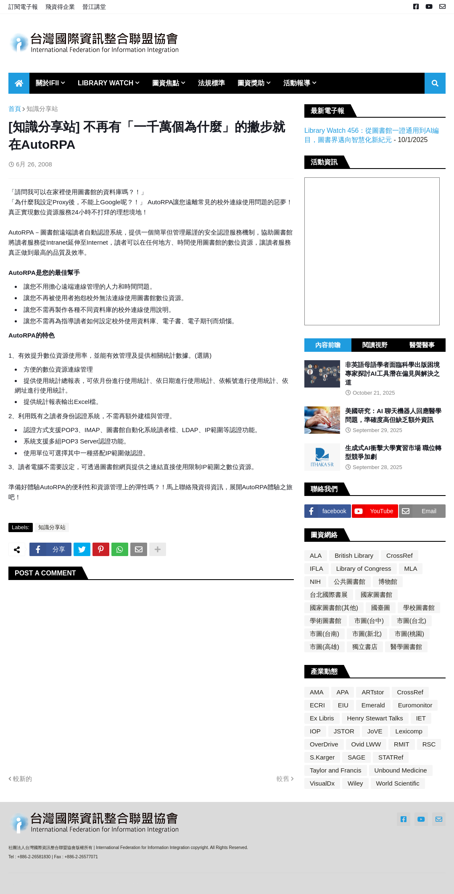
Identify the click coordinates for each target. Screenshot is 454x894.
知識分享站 (42, 108)
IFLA (316, 568)
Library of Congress (363, 568)
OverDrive (324, 744)
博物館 (387, 581)
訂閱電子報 (23, 6)
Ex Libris (322, 718)
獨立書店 (364, 646)
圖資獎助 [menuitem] (251, 83)
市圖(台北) (411, 620)
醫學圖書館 (406, 646)
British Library (354, 555)
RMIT (401, 744)
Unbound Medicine (401, 770)
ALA (316, 555)
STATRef (390, 757)
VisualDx (322, 783)
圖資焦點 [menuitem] (165, 83)
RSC (429, 744)
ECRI (317, 705)
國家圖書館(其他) (334, 607)
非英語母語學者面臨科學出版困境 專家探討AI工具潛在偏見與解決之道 (392, 373)
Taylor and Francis (336, 770)
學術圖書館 (325, 620)
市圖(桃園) (409, 633)
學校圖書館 (419, 607)
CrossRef (399, 555)
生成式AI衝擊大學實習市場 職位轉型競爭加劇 (393, 452)
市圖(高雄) (324, 646)
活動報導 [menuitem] (296, 83)
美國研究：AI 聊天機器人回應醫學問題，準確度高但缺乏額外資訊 (393, 415)
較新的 (22, 778)
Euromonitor (415, 705)
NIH (315, 581)
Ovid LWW (366, 744)
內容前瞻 (327, 344)
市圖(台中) (369, 620)
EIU (343, 705)
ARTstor (373, 692)
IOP (315, 731)
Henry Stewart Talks (375, 718)
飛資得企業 (60, 6)
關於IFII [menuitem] (47, 83)
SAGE (356, 757)
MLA (410, 568)
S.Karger (322, 757)
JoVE (375, 731)
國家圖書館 (376, 594)
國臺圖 (380, 607)
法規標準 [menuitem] (211, 83)
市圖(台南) (324, 633)
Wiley (355, 783)
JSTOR (344, 731)
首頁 (14, 108)
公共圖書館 (349, 581)
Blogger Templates (115, 884)
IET (421, 718)
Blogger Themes (65, 883)
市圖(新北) (367, 633)
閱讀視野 (375, 344)
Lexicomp (409, 731)
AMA (317, 692)
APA (343, 692)
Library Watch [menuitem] (105, 83)
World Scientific (398, 783)
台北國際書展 (329, 594)
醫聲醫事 (422, 344)
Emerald (373, 705)
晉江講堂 (94, 6)
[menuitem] (18, 83)
